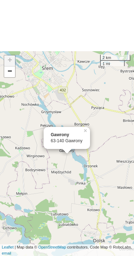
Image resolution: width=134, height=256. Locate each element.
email (6, 253)
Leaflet (8, 247)
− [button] (10, 71)
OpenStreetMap (52, 247)
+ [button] (10, 60)
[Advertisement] (67, 25)
